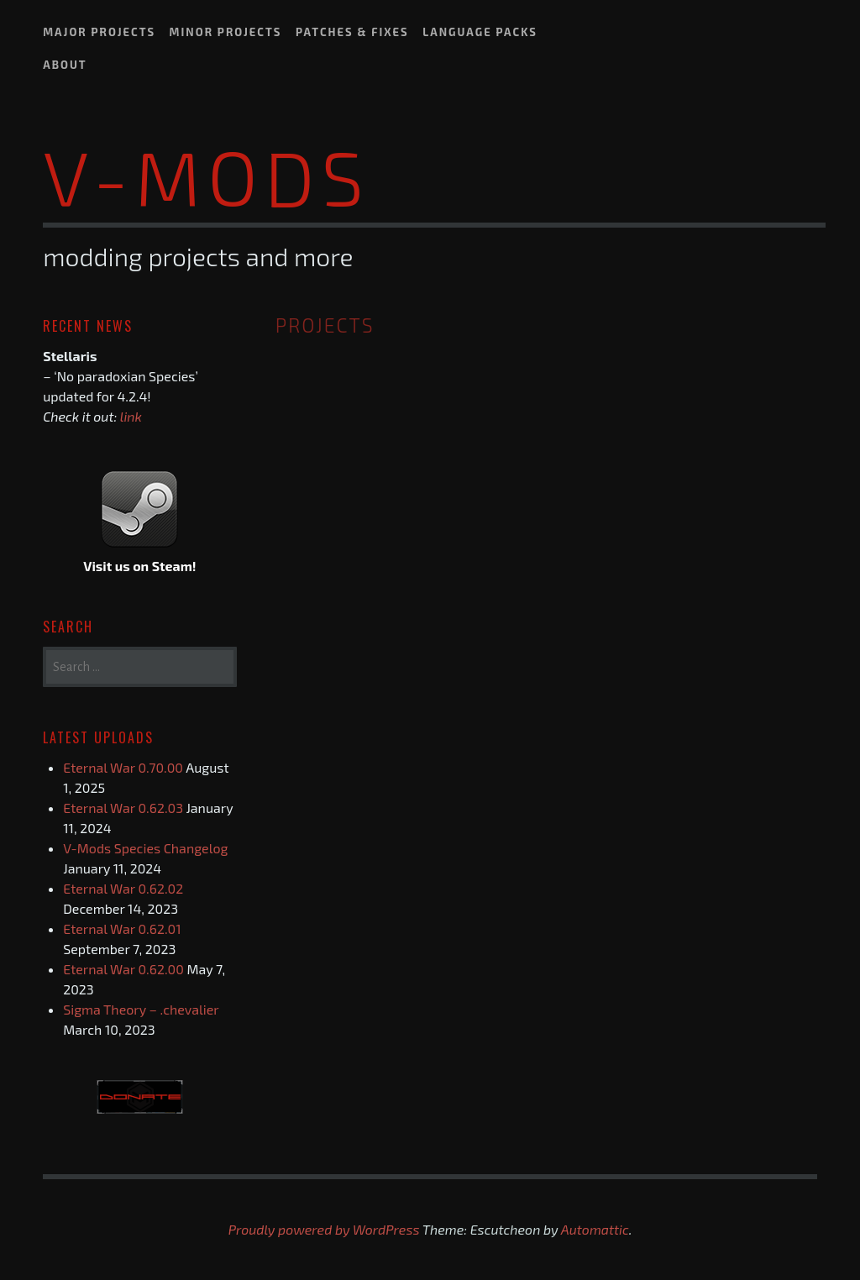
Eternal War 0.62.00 (123, 969)
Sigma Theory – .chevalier (140, 1009)
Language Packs (480, 32)
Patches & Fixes (352, 32)
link (131, 416)
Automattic (595, 1229)
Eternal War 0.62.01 (122, 928)
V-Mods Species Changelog (145, 848)
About (65, 64)
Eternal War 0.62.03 (123, 808)
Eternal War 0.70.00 (123, 767)
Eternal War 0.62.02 (123, 888)
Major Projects (99, 32)
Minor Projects (226, 32)
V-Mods (206, 175)
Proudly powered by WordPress (324, 1229)
